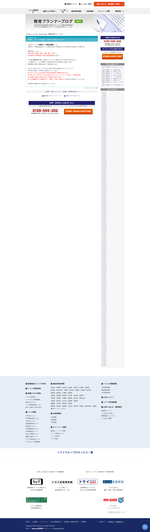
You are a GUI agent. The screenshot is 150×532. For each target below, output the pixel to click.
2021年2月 (104, 174)
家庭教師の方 (119, 522)
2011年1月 (104, 365)
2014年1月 (104, 303)
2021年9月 (104, 166)
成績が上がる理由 (49, 11)
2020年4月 (104, 181)
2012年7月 (104, 334)
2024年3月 (104, 119)
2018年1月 (104, 222)
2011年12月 (104, 346)
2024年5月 (104, 116)
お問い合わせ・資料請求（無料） (109, 4)
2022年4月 (104, 154)
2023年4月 (104, 138)
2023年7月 (104, 133)
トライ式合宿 (55, 436)
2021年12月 (104, 161)
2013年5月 (104, 317)
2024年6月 (104, 114)
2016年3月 (104, 260)
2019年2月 (104, 204)
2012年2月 (104, 343)
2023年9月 (104, 130)
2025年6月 (104, 94)
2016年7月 (104, 253)
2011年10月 (104, 350)
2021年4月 (104, 171)
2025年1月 (104, 102)
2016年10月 (104, 248)
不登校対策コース (31, 431)
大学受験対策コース (32, 429)
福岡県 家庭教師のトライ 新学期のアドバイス (111, 80)
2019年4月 (104, 200)
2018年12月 (104, 207)
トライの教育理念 (33, 11)
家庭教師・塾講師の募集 (71, 522)
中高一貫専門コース (32, 434)
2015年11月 (104, 267)
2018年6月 (104, 217)
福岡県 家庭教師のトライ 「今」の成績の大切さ (112, 76)
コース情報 (64, 11)
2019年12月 (104, 186)
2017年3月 (104, 240)
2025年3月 (104, 99)
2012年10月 (104, 329)
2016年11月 (104, 246)
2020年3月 (104, 183)
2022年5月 (104, 152)
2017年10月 (104, 228)
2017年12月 (104, 224)
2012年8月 (104, 332)
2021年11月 (104, 162)
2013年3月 (104, 320)
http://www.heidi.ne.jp (58, 528)
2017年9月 (104, 229)
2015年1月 (104, 283)
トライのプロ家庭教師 (33, 399)
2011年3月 (104, 362)
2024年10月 (104, 107)
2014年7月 (104, 293)
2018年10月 (104, 210)
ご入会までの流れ (107, 413)
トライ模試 (54, 438)
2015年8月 (104, 272)
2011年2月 (104, 363)
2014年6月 (104, 295)
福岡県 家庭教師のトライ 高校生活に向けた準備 (112, 78)
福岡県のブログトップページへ (52, 95)
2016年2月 (104, 262)
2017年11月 (104, 226)
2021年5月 (104, 169)
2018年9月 (104, 212)
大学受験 (54, 422)
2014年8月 (104, 291)
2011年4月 (104, 360)
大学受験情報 (105, 392)
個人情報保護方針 (56, 522)
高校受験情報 (105, 390)
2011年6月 (104, 356)
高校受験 (54, 420)
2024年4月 (104, 118)
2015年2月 (104, 281)
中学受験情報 (105, 387)
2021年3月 (104, 173)
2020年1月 (104, 185)
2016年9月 (104, 250)
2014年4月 (104, 298)
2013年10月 (104, 308)
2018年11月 (104, 209)
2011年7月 (104, 355)
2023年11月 (104, 126)
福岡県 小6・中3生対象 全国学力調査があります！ (46, 39)
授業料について (106, 411)
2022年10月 (104, 143)
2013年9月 (104, 310)
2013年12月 (104, 305)
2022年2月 (104, 157)
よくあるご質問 (106, 418)
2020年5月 (104, 179)
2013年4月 (104, 319)
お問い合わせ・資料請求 (111, 407)
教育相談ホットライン (108, 416)
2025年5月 (104, 95)
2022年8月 (104, 147)
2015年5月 (104, 276)
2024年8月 (104, 111)
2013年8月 (104, 312)
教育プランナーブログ (58, 408)
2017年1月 (104, 243)
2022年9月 (104, 145)
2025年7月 (104, 92)
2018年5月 (104, 219)
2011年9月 (104, 351)
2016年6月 (104, 255)
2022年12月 (104, 142)
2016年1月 (104, 264)
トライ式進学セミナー (58, 433)
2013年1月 (104, 324)
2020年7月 (104, 176)
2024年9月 (104, 109)
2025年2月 (104, 100)
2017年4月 (104, 238)
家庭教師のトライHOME (32, 34)
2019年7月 (104, 195)
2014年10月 (104, 288)
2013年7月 (104, 314)
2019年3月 (104, 202)
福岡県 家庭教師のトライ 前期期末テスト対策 (111, 71)
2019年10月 (104, 190)
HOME (27, 522)
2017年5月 (104, 236)
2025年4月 (104, 97)
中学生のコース (31, 421)
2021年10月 (104, 164)
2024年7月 (104, 112)
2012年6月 (104, 336)
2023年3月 (104, 140)
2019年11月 (104, 188)
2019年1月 (104, 205)
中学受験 (54, 417)
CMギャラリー (107, 397)
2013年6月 (104, 315)
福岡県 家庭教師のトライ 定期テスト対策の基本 (112, 75)
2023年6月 (104, 135)
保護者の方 (111, 522)
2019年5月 (104, 198)
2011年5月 (104, 358)
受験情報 (119, 11)
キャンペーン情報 (104, 11)
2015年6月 (104, 274)
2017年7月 (104, 233)
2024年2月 (104, 121)
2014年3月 (104, 300)
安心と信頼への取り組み (34, 407)
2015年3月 (104, 279)
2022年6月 (104, 150)
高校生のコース (31, 426)
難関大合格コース (31, 436)
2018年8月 (104, 214)
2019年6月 (104, 197)
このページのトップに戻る (91, 88)
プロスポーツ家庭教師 (33, 442)
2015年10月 (104, 269)
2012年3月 (104, 341)
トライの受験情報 (109, 384)
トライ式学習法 (31, 397)
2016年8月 (104, 252)
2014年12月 (104, 284)
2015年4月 (104, 277)
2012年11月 (104, 327)
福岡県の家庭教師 (43, 34)
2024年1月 (104, 123)
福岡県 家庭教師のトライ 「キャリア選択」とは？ (112, 73)
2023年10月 (104, 128)
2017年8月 (104, 231)
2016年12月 (104, 245)
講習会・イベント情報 (58, 431)
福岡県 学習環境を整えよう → (72, 91)
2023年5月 (104, 136)
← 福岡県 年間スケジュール (52, 91)
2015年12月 (104, 265)
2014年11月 (104, 286)
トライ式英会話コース (33, 439)
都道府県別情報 (76, 11)
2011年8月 (104, 353)
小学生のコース (31, 416)
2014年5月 (104, 296)
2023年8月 (104, 131)
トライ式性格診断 (109, 402)
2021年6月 (104, 167)
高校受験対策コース (32, 423)
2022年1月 (104, 159)
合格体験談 (89, 11)
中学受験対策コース (32, 418)
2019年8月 (104, 193)
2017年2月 (104, 241)
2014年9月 (104, 289)
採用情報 (83, 522)
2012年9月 (104, 331)
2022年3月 (104, 155)
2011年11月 (104, 348)
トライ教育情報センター (34, 405)
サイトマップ (44, 522)
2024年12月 (104, 104)
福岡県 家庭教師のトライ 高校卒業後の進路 (111, 69)
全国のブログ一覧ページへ (73, 95)
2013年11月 (104, 307)
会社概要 (34, 522)
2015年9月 (104, 271)
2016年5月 (104, 257)
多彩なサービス (31, 402)
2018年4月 (104, 221)
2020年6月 (104, 178)
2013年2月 (104, 322)
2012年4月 (104, 339)
